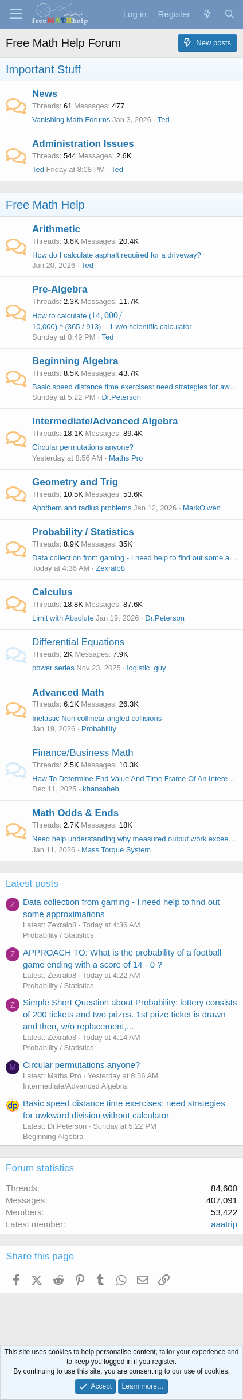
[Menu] (15, 14)
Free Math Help (45, 204)
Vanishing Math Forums (71, 119)
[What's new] (206, 14)
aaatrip (224, 1224)
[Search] (229, 14)
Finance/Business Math (83, 752)
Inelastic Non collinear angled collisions (97, 718)
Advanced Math (68, 692)
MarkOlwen (202, 508)
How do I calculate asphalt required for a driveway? (116, 255)
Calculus (52, 592)
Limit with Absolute (63, 618)
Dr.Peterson (121, 397)
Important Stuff (43, 69)
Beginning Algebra (75, 361)
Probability (98, 728)
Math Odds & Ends (75, 813)
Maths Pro (126, 458)
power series (53, 668)
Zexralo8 (110, 568)
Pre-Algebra (59, 289)
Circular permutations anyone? (83, 447)
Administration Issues (83, 143)
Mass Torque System (116, 849)
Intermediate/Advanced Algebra (105, 421)
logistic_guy (146, 668)
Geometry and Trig (75, 482)
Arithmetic (56, 229)
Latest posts (32, 883)
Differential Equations (78, 642)
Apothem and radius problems (81, 508)
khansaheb (101, 789)
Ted (38, 169)
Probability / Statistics (83, 532)
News (44, 93)
